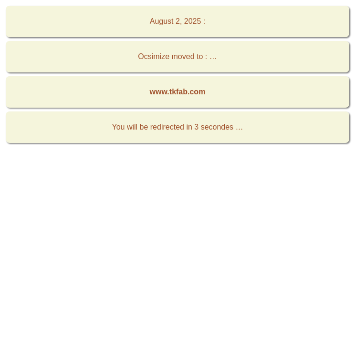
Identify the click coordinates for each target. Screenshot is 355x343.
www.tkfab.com (178, 92)
